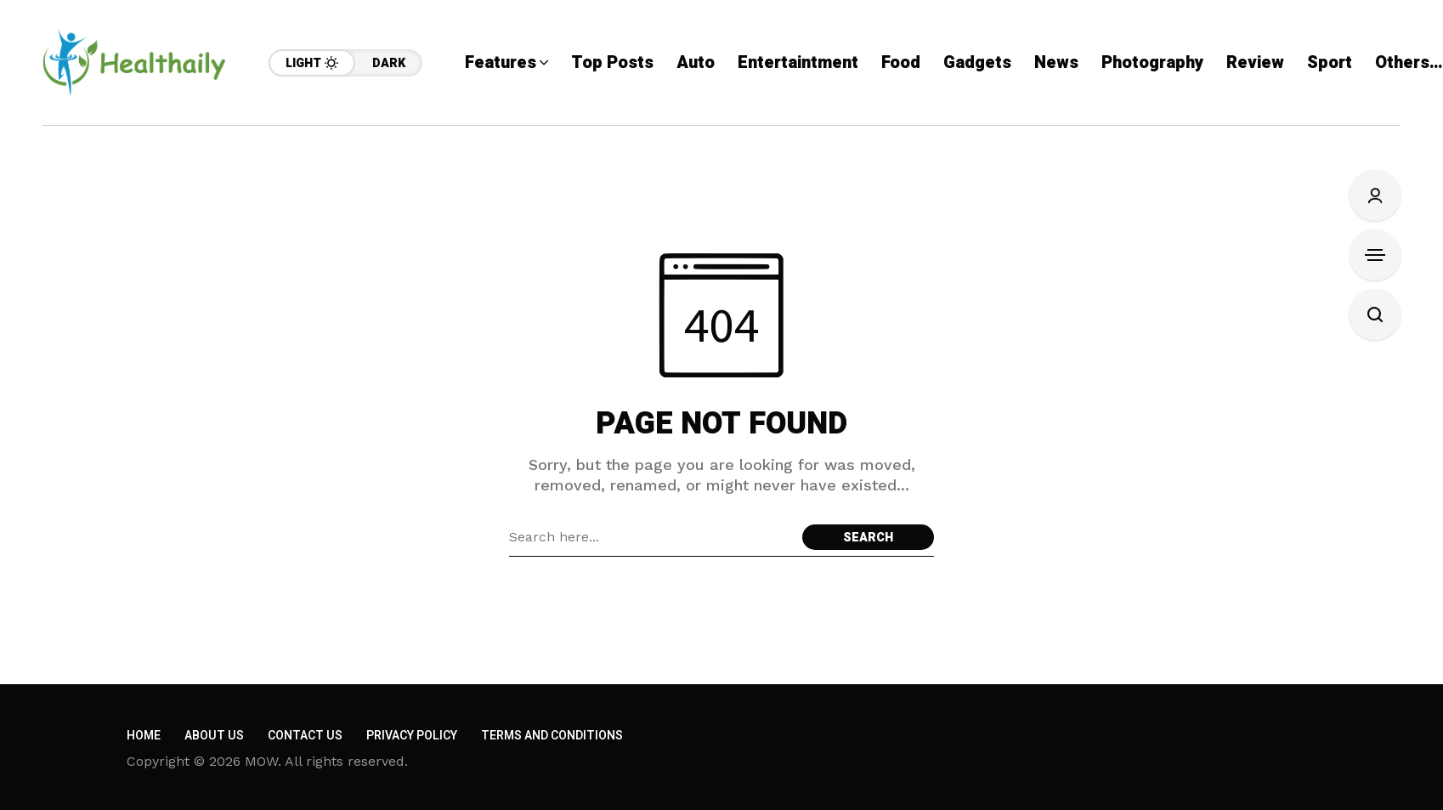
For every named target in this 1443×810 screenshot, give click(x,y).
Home (144, 736)
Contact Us (305, 736)
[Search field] (651, 537)
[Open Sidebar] (1375, 254)
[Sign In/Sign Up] (1375, 195)
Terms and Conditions (552, 736)
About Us (214, 736)
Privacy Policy (411, 736)
